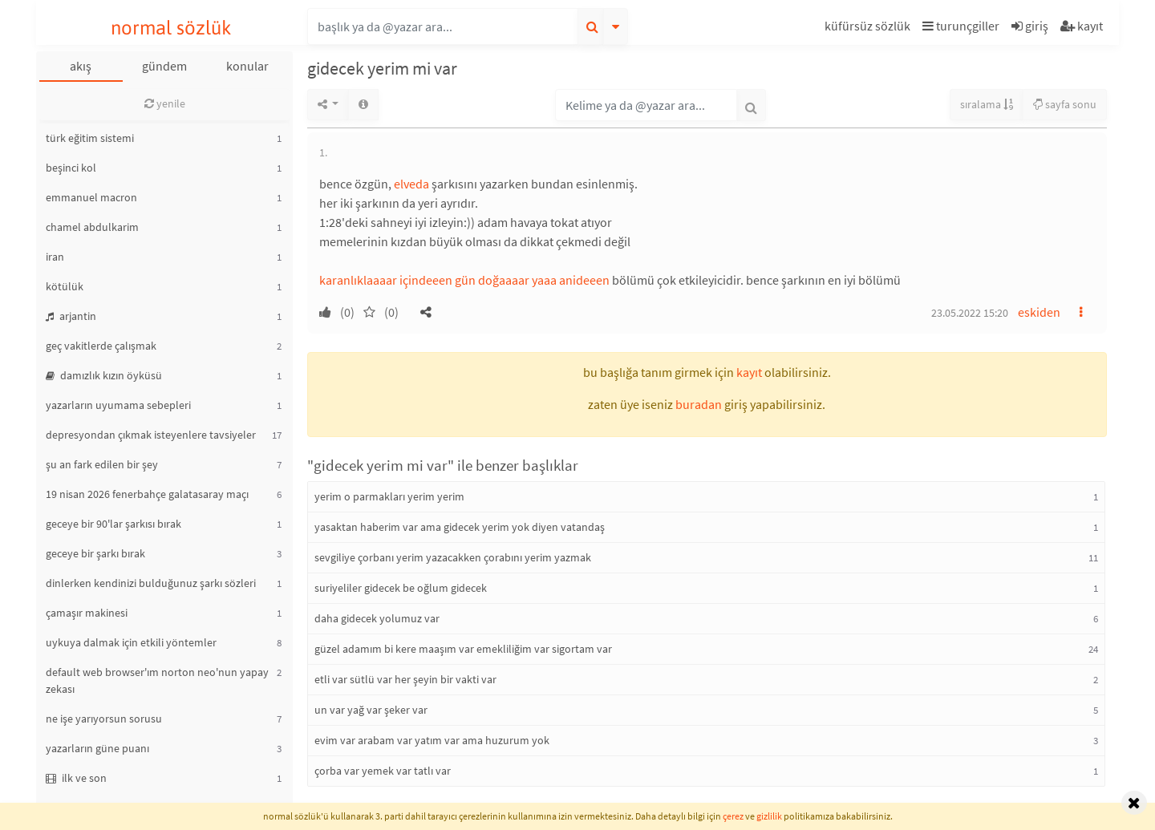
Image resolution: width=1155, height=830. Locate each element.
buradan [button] (698, 404)
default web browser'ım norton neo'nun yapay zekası (157, 680)
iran (55, 256)
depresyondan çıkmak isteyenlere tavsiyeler (151, 434)
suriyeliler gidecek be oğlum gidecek (400, 588)
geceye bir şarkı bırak (95, 553)
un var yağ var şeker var (371, 709)
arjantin (71, 316)
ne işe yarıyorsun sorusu (104, 718)
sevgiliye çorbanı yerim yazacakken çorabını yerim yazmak (452, 557)
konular (247, 66)
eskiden (1039, 312)
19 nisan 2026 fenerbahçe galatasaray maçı (147, 494)
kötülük (64, 286)
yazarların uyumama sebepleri (118, 405)
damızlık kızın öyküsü (104, 375)
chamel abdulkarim (92, 227)
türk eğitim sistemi (90, 138)
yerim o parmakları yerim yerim (389, 496)
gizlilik (769, 816)
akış (80, 66)
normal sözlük (171, 27)
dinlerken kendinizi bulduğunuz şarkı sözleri (151, 583)
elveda (411, 184)
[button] (869, 28)
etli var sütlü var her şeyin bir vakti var (405, 679)
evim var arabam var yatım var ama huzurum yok (431, 740)
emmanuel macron (91, 197)
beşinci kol (71, 167)
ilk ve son (76, 778)
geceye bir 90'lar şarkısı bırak (113, 523)
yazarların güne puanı (97, 748)
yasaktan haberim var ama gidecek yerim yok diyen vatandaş (459, 527)
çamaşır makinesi (87, 612)
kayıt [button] (749, 372)
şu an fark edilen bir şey (102, 464)
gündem (164, 66)
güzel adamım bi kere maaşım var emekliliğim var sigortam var (463, 649)
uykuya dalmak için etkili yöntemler (131, 642)
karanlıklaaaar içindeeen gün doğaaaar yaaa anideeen (464, 280)
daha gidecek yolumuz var (377, 618)
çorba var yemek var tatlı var (382, 770)
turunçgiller (960, 26)
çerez (733, 816)
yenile (164, 103)
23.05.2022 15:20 (969, 313)
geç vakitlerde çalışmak (101, 345)
